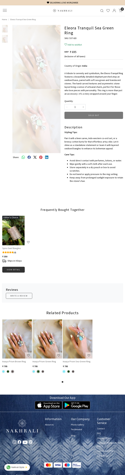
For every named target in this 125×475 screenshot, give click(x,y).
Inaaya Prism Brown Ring (14, 361)
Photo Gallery (77, 424)
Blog (73, 435)
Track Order (103, 455)
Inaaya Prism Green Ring (44, 361)
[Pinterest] (30, 442)
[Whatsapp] (23, 157)
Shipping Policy (104, 438)
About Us (49, 424)
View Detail (13, 270)
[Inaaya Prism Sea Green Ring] (77, 339)
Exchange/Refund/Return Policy (108, 444)
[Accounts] (114, 10)
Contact (101, 428)
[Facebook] (19, 442)
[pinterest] (41, 157)
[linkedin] (47, 157)
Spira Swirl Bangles (11, 248)
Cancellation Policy (106, 450)
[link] (102, 11)
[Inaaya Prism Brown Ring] (17, 339)
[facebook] (29, 157)
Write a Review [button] (19, 296)
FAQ (99, 433)
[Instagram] (14, 442)
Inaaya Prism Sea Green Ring (76, 361)
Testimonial (76, 429)
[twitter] (35, 157)
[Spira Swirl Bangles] (17, 230)
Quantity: (68, 101)
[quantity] (75, 107)
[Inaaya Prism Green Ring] (47, 339)
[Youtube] (25, 443)
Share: (16, 157)
